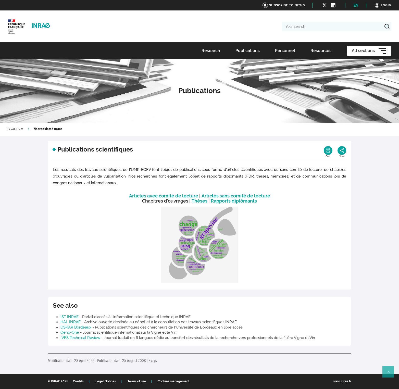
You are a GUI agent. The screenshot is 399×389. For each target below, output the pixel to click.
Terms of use (137, 381)
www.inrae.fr (342, 381)
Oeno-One (69, 332)
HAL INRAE (70, 322)
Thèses (199, 201)
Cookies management (174, 381)
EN (356, 5)
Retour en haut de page (390, 374)
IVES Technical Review (80, 337)
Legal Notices (105, 381)
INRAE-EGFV (15, 129)
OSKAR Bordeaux (75, 327)
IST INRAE (69, 317)
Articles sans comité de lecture (236, 195)
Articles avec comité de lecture (163, 195)
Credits (78, 381)
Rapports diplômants (234, 201)
